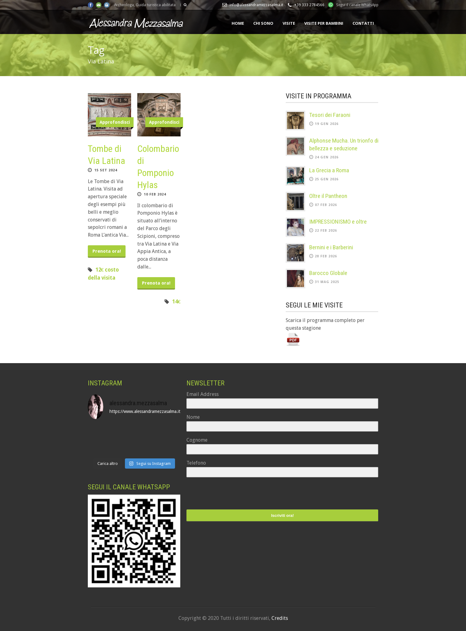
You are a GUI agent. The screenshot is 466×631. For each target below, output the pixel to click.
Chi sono (263, 23)
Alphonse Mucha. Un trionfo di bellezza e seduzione (343, 144)
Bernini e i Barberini (331, 247)
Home (238, 23)
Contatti (363, 23)
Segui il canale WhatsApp (357, 5)
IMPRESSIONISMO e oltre (338, 221)
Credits (279, 618)
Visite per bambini (323, 23)
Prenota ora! (106, 251)
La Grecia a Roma (329, 170)
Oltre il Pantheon (328, 196)
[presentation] (224, 494)
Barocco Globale (328, 273)
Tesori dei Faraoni (329, 114)
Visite (289, 23)
